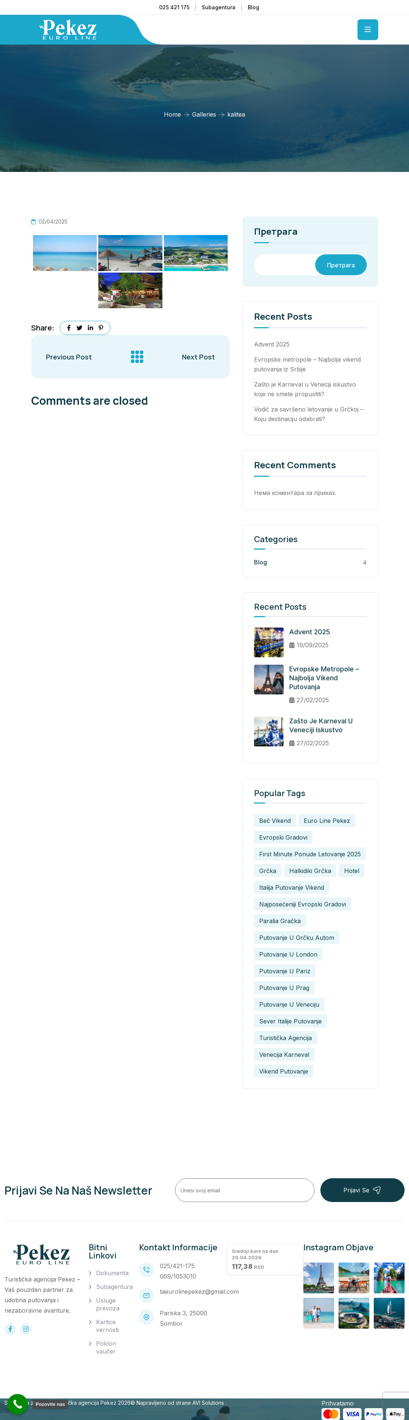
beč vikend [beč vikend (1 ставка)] (275, 820)
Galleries (204, 114)
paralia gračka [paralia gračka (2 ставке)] (280, 921)
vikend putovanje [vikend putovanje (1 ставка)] (283, 1071)
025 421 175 (174, 7)
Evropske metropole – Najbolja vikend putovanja (324, 678)
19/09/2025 (309, 645)
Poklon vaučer (106, 1347)
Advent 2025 (272, 344)
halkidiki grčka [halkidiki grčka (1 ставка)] (310, 871)
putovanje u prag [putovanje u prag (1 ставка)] (284, 987)
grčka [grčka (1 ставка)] (267, 871)
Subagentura (218, 7)
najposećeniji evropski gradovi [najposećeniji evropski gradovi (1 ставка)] (302, 904)
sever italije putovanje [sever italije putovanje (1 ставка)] (290, 1021)
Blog (253, 7)
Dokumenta (112, 1273)
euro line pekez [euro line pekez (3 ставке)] (327, 820)
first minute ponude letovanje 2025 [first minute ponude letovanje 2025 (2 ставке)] (310, 854)
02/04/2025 (49, 221)
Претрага (276, 232)
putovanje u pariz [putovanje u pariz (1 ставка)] (284, 971)
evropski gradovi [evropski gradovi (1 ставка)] (283, 837)
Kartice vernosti (107, 1325)
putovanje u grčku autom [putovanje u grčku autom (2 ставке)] (296, 937)
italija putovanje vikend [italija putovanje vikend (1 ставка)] (291, 887)
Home (172, 114)
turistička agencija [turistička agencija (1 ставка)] (285, 1038)
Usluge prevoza (107, 1304)
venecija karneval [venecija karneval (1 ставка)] (284, 1054)
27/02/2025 (309, 700)
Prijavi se (362, 1190)
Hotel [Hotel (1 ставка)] (351, 871)
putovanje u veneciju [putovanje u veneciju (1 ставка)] (289, 1004)
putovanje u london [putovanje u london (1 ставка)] (288, 954)
